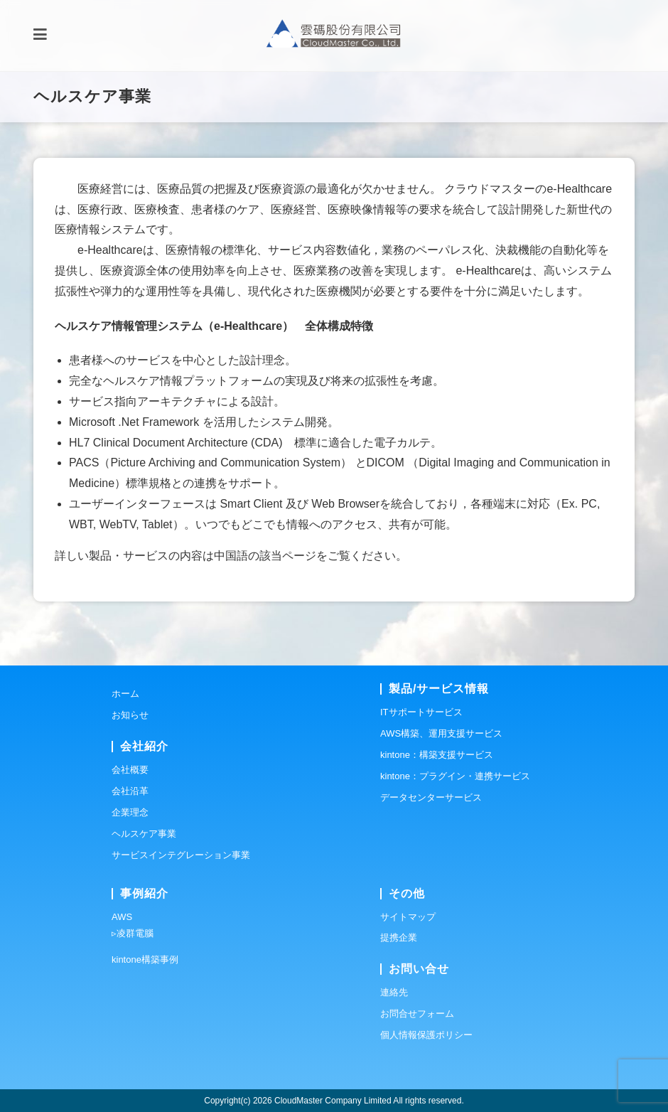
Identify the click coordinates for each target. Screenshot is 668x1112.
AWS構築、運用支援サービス (441, 733)
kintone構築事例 (145, 959)
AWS (122, 916)
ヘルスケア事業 (144, 833)
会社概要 (130, 769)
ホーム (125, 693)
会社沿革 (130, 791)
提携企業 (398, 937)
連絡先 (394, 992)
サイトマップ (408, 916)
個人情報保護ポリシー (426, 1035)
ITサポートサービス (421, 712)
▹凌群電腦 (132, 933)
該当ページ (287, 556)
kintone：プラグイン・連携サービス (455, 776)
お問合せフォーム (417, 1013)
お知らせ (130, 715)
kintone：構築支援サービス (436, 754)
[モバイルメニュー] (40, 35)
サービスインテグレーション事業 (181, 855)
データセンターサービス (431, 797)
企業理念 (130, 812)
